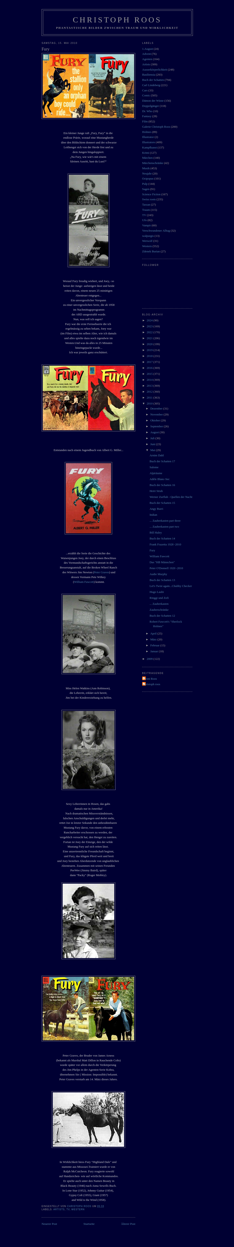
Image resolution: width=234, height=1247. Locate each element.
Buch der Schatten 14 (162, 538)
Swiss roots (149, 199)
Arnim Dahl (156, 455)
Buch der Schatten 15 (162, 503)
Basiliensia (148, 74)
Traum (146, 209)
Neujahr (147, 173)
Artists (59, 1209)
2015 (150, 373)
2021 (150, 338)
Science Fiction (151, 194)
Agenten (147, 59)
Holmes (146, 132)
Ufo (144, 220)
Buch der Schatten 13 (162, 580)
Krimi (145, 152)
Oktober (155, 420)
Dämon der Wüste (153, 100)
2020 (150, 344)
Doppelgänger (150, 106)
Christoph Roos (117, 19)
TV (68, 1209)
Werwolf (147, 241)
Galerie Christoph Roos (156, 126)
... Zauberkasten (158, 603)
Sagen (145, 189)
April (153, 633)
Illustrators (148, 142)
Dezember (156, 408)
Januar (154, 651)
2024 (150, 320)
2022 (150, 332)
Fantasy (146, 116)
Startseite (88, 1224)
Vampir (146, 225)
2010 (150, 403)
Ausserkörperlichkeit (154, 69)
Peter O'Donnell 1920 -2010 (166, 568)
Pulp (145, 183)
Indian (153, 514)
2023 (150, 326)
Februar (155, 645)
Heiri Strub (156, 491)
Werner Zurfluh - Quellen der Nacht (170, 497)
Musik (146, 168)
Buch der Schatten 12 (162, 615)
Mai (153, 450)
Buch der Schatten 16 (162, 485)
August (155, 432)
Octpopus (148, 178)
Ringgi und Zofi (159, 598)
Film (145, 121)
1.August (147, 48)
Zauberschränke (158, 609)
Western (78, 1209)
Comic (146, 95)
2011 (150, 397)
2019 (150, 350)
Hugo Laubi (156, 592)
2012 (150, 391)
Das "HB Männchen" (162, 562)
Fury (152, 550)
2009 (150, 658)
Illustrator (148, 137)
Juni (153, 444)
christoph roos (151, 684)
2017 (150, 362)
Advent (146, 53)
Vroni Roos (150, 678)
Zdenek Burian (151, 251)
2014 (150, 379)
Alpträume (155, 473)
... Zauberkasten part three (165, 520)
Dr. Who (147, 111)
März (153, 639)
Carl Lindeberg (151, 85)
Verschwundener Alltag (156, 230)
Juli (152, 438)
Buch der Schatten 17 (162, 461)
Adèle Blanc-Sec (159, 479)
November (157, 414)
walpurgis (148, 236)
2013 (150, 385)
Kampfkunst (149, 147)
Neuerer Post (49, 1224)
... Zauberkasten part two (164, 526)
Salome (153, 467)
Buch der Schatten (153, 80)
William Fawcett (84, 582)
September (157, 426)
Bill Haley (155, 532)
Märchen (147, 157)
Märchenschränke (152, 163)
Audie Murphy (158, 574)
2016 (150, 368)
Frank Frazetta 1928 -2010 (165, 544)
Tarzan (146, 204)
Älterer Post (128, 1224)
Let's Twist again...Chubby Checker (170, 586)
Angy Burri (156, 508)
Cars (145, 90)
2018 (150, 356)
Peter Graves (101, 572)
